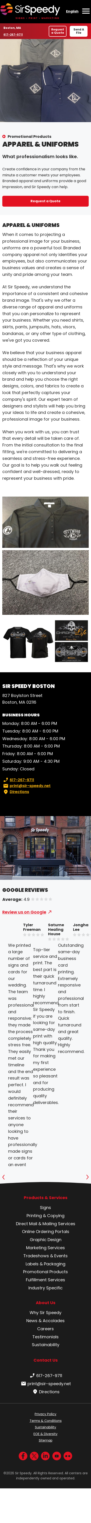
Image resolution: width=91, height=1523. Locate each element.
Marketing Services (45, 1248)
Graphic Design (45, 1240)
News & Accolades (45, 1321)
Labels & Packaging (45, 1264)
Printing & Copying (45, 1215)
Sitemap (45, 1440)
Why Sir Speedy (45, 1312)
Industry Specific (45, 1288)
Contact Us (45, 1360)
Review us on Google (24, 912)
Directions (15, 792)
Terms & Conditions (46, 1420)
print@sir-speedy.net (26, 786)
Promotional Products (29, 136)
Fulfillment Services (45, 1280)
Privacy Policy (45, 1414)
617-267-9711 (14, 34)
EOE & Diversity (45, 1434)
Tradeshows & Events (45, 1256)
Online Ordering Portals (45, 1231)
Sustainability (45, 1345)
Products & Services (45, 1197)
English (72, 11)
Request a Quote (57, 31)
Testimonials (45, 1337)
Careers (45, 1329)
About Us (45, 1302)
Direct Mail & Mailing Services (45, 1224)
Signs (45, 1207)
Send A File (78, 31)
